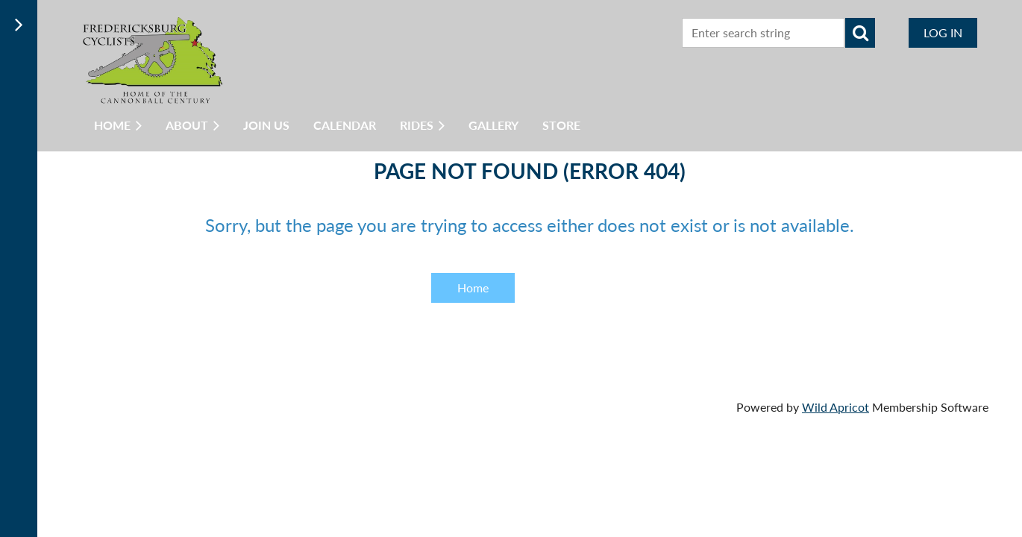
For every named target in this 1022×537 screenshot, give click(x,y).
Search (860, 33)
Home (473, 287)
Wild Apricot (835, 407)
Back (571, 287)
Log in (943, 32)
